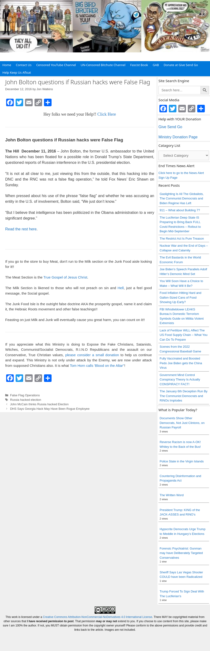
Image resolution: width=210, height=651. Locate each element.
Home (6, 65)
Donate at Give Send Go (181, 65)
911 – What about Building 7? (180, 210)
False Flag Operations (25, 395)
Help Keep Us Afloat (16, 72)
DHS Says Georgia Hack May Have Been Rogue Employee (50, 408)
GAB (156, 65)
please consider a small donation (92, 355)
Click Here (106, 114)
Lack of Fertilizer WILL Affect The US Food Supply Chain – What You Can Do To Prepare (183, 335)
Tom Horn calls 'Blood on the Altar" (97, 366)
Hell (121, 288)
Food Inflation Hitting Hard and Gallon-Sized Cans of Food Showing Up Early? (180, 297)
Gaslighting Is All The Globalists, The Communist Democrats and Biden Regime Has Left (182, 198)
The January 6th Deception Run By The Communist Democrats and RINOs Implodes (183, 395)
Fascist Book (139, 65)
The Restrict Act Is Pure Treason (182, 238)
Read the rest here (21, 229)
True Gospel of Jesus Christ (65, 277)
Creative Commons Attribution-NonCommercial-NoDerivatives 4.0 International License (97, 617)
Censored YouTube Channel (56, 65)
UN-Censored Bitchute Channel (103, 65)
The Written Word (172, 495)
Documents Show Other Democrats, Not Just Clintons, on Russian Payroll (182, 422)
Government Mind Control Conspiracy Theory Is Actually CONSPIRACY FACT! (180, 379)
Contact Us (23, 65)
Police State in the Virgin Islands (182, 461)
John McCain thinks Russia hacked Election (39, 404)
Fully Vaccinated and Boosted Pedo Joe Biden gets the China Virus (181, 363)
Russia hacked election (25, 400)
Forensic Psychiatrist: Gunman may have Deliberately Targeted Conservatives (181, 553)
